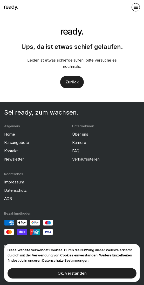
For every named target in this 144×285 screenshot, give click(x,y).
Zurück (72, 81)
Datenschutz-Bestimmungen (65, 260)
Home (9, 134)
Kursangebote (16, 142)
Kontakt (11, 150)
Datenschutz (15, 190)
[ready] (11, 7)
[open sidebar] (136, 7)
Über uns (80, 134)
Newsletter (14, 159)
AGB (8, 198)
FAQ (75, 150)
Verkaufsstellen (86, 159)
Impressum (14, 182)
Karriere (79, 142)
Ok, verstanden (72, 273)
